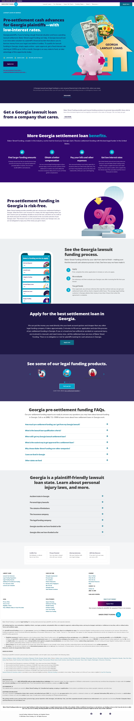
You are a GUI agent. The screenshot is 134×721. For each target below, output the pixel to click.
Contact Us (91, 586)
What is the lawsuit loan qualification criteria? (43, 428)
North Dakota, (25, 657)
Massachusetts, (76, 656)
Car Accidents (49, 577)
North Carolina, (17, 657)
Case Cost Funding (50, 607)
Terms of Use (6, 601)
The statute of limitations (40, 506)
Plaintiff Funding (50, 603)
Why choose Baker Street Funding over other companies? (47, 446)
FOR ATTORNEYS (50, 597)
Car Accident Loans (67, 377)
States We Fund (11, 1)
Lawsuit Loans (41, 377)
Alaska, (14, 656)
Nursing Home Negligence (52, 581)
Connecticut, (25, 656)
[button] (67, 94)
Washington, (95, 657)
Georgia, (41, 656)
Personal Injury (49, 575)
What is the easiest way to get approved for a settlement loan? (49, 440)
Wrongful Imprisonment (51, 573)
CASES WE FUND (50, 571)
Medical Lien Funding (51, 609)
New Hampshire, (113, 656)
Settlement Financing (51, 601)
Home (3, 1)
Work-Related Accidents (52, 587)
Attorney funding (52, 670)
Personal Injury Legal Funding (93, 376)
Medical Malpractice (51, 579)
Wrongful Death (50, 585)
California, (19, 656)
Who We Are (92, 577)
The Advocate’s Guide (8, 581)
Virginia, (89, 657)
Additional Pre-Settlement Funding (11, 579)
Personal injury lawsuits (39, 500)
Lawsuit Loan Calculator (9, 583)
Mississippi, (89, 656)
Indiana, (57, 656)
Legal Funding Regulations (9, 575)
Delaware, (32, 656)
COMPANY (91, 571)
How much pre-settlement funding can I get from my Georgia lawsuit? (52, 422)
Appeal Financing (50, 599)
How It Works (92, 573)
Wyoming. (108, 657)
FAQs (90, 581)
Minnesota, (101, 656)
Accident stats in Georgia (39, 494)
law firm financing (106, 670)
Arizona (5, 656)
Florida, (37, 656)
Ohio (30, 657)
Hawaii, (46, 656)
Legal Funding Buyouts (8, 577)
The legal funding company (40, 518)
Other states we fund (33, 458)
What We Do (92, 575)
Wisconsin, (102, 657)
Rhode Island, (54, 657)
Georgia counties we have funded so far (45, 524)
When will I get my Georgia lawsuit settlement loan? (45, 434)
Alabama (9, 656)
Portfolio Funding (50, 605)
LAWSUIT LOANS (7, 571)
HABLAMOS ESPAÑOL (94, 592)
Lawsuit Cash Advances (9, 573)
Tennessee (77, 657)
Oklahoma (35, 657)
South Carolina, (62, 657)
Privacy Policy (6, 599)
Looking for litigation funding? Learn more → (15, 71)
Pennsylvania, (47, 657)
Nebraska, (106, 656)
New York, (126, 656)
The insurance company (39, 512)
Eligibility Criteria (7, 603)
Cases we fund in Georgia (35, 452)
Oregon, (40, 657)
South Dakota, (70, 657)
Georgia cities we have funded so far (44, 530)
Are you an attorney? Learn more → (12, 69)
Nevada (120, 656)
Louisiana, (66, 656)
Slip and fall (49, 583)
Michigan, (83, 656)
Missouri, (95, 656)
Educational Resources (94, 579)
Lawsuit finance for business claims (12, 670)
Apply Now (109, 601)
